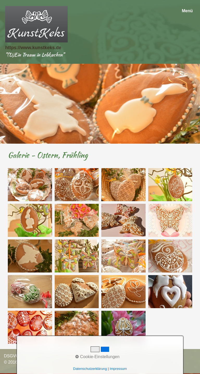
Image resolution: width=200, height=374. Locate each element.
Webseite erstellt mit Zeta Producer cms (78, 362)
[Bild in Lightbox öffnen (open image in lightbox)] (30, 184)
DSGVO (11, 356)
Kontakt (30, 356)
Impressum (51, 356)
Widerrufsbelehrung (83, 356)
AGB (109, 356)
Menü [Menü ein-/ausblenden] (187, 11)
